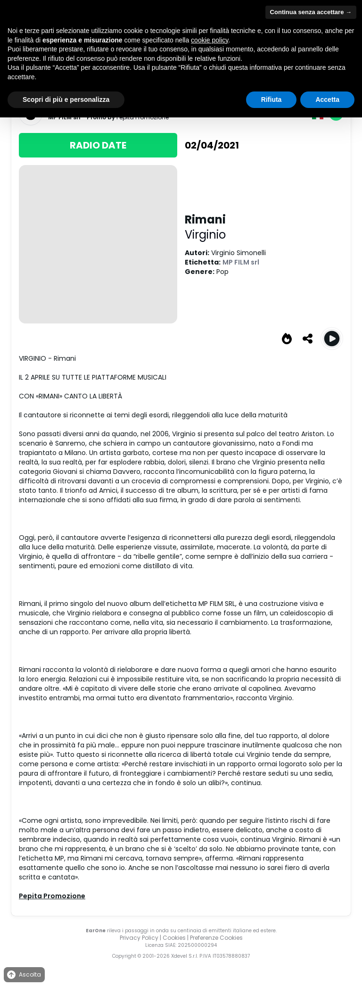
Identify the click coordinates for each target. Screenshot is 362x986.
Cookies (174, 938)
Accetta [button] (327, 99)
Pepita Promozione (52, 896)
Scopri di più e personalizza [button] (66, 99)
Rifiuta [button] (271, 99)
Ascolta (23, 975)
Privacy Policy (139, 938)
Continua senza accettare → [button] (311, 12)
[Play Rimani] (331, 338)
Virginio (205, 234)
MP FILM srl (240, 262)
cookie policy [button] (209, 40)
